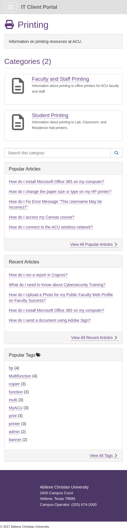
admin (14, 431)
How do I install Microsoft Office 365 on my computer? (56, 181)
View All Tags (103, 455)
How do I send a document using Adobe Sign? (50, 320)
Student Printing (50, 115)
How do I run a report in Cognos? (38, 275)
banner (15, 439)
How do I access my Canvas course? (41, 217)
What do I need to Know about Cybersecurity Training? (57, 284)
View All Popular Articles (93, 244)
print (13, 415)
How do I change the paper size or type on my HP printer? (60, 191)
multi (13, 400)
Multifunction (20, 376)
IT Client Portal (39, 7)
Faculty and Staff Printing (60, 79)
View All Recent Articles (94, 337)
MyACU (15, 408)
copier (14, 384)
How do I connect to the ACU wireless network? (51, 227)
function (16, 392)
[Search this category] (57, 153)
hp (11, 368)
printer (14, 423)
